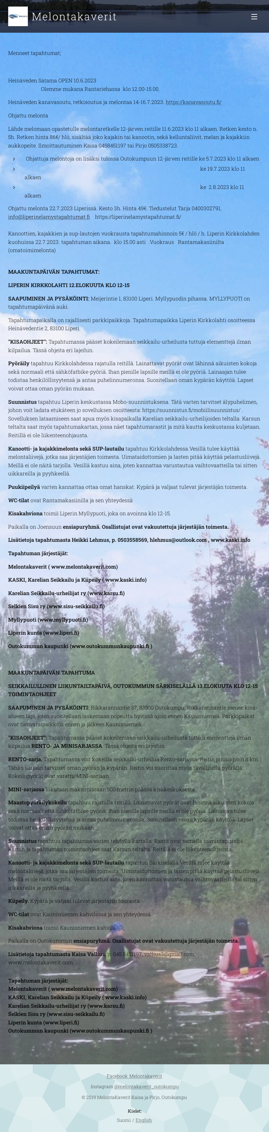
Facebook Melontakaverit (134, 1076)
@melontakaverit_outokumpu (146, 1086)
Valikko (254, 16)
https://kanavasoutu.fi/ (193, 101)
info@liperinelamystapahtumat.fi (49, 216)
